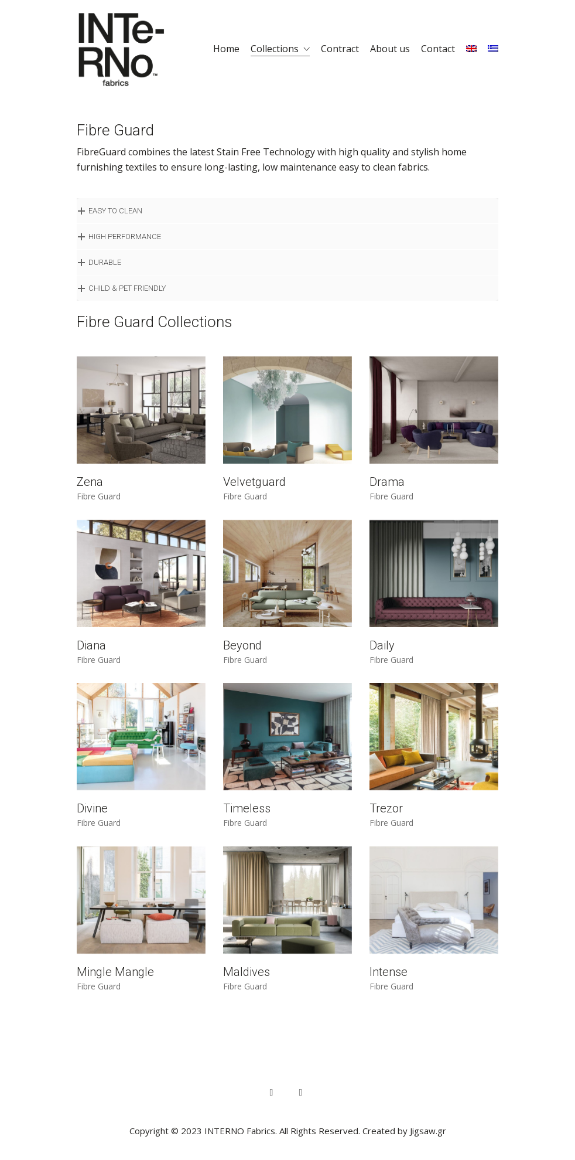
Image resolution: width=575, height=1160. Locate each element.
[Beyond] (287, 573)
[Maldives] (287, 900)
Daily (382, 645)
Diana (91, 645)
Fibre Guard (99, 496)
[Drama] (433, 410)
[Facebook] (271, 1092)
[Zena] (141, 410)
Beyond (242, 645)
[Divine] (141, 736)
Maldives (246, 971)
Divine (92, 808)
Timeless (247, 808)
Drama (387, 481)
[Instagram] (301, 1092)
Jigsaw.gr (428, 1131)
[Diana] (141, 573)
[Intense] (433, 900)
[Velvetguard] (287, 410)
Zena (90, 481)
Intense (388, 971)
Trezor (386, 808)
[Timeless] (287, 736)
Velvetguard (254, 481)
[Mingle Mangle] (141, 900)
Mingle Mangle (115, 971)
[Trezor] (433, 736)
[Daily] (433, 573)
